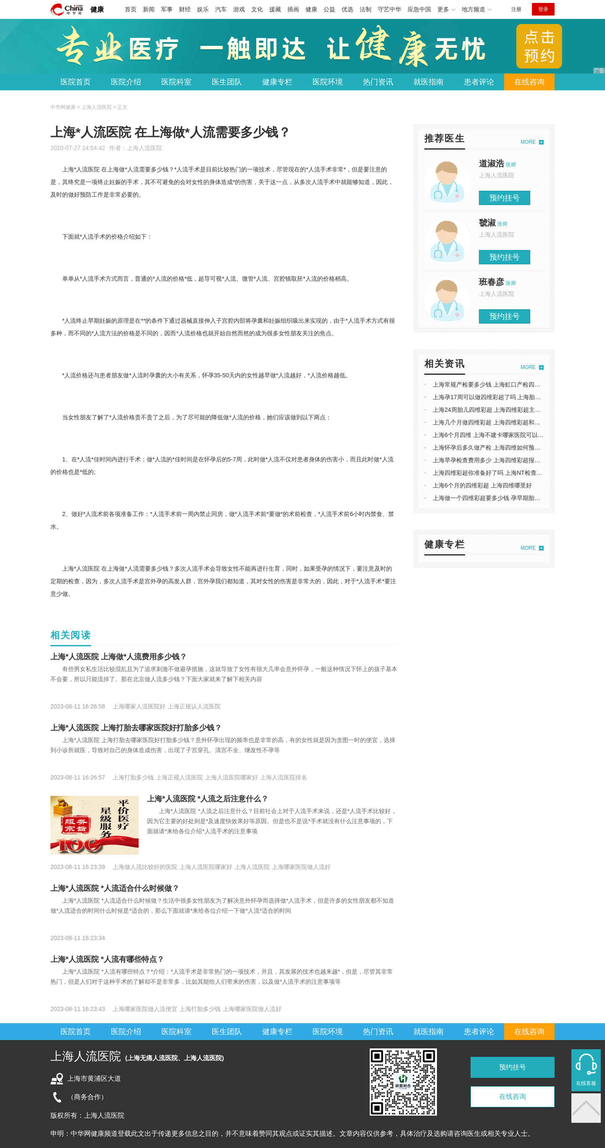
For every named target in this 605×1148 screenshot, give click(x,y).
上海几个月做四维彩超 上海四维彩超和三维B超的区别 (503, 422)
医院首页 (75, 82)
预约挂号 (504, 198)
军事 (167, 9)
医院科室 (176, 82)
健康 (97, 9)
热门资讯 (378, 82)
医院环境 (328, 82)
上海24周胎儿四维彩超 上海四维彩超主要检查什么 (498, 409)
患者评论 (479, 82)
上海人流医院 (144, 148)
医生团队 (227, 82)
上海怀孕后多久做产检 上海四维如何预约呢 (489, 447)
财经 (185, 9)
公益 (329, 9)
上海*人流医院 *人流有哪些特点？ (107, 959)
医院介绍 (126, 82)
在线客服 (586, 1083)
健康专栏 (277, 82)
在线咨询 (529, 82)
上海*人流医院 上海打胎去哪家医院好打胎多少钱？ (136, 728)
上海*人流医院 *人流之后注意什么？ (207, 799)
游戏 (239, 9)
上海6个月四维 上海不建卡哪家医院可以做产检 (494, 435)
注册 (516, 9)
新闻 (149, 9)
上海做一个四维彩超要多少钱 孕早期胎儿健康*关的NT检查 (509, 498)
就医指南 (428, 82)
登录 (543, 9)
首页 (131, 9)
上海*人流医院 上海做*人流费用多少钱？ (118, 657)
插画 (293, 9)
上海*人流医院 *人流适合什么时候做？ (114, 888)
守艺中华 (389, 9)
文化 (257, 9)
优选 (347, 9)
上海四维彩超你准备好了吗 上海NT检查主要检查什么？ (505, 472)
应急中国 (419, 9)
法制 (365, 9)
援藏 (275, 9)
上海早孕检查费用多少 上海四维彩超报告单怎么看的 (501, 460)
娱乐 (203, 9)
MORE (528, 142)
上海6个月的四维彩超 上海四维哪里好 (482, 485)
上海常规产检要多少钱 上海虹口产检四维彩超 (492, 384)
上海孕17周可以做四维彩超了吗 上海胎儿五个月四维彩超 (507, 397)
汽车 (221, 9)
